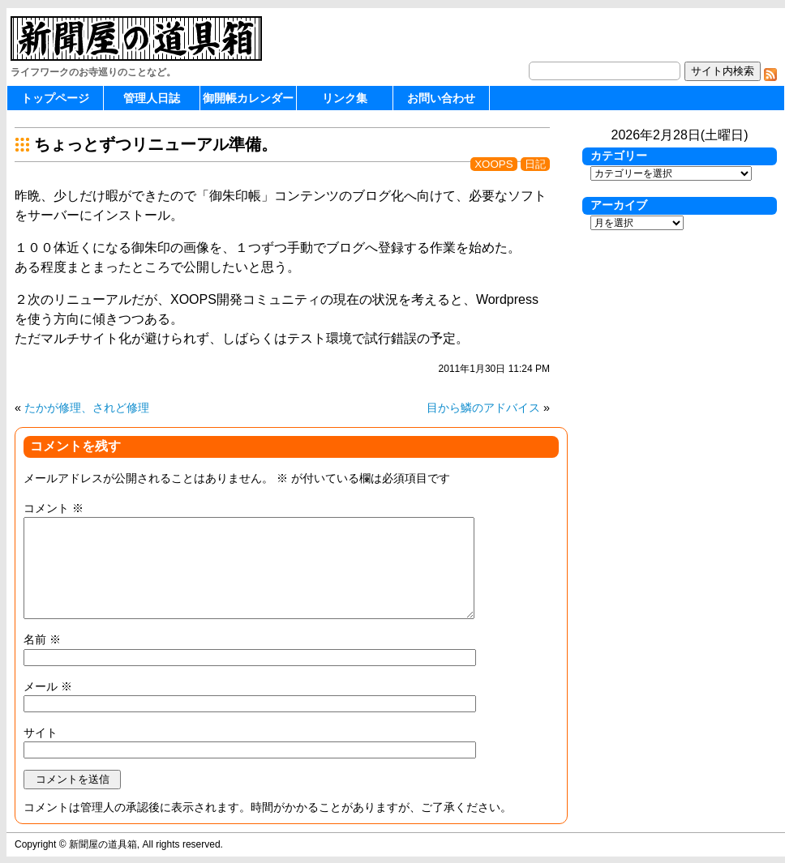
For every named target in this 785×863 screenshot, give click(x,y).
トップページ (55, 98)
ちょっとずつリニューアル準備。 (155, 144)
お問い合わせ (441, 98)
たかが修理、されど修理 (86, 407)
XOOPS (493, 164)
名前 (42, 639)
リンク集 (344, 98)
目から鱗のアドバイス (483, 407)
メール (48, 686)
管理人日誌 (151, 98)
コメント (54, 508)
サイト (41, 732)
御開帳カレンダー (248, 98)
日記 (535, 164)
